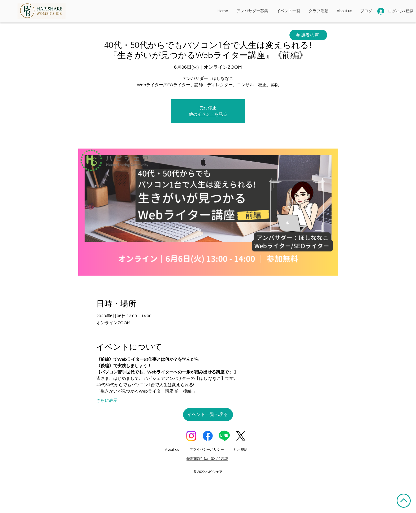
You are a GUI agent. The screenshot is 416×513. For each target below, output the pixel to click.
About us (172, 449)
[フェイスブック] (207, 435)
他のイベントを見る (208, 114)
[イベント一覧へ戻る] (208, 414)
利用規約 (241, 449)
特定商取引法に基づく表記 (207, 459)
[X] (240, 435)
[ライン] (224, 435)
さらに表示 (107, 400)
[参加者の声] (308, 35)
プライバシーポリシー (206, 449)
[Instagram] (191, 435)
